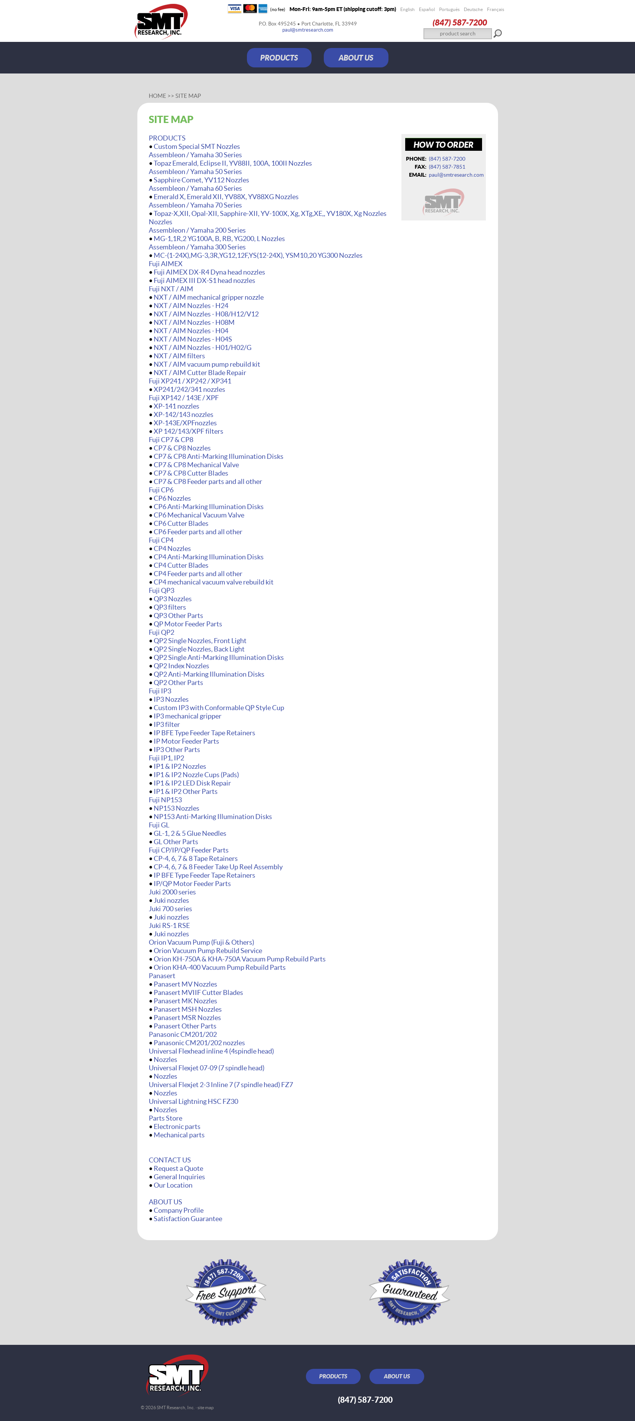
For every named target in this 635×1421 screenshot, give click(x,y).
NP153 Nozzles (176, 808)
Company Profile (179, 1210)
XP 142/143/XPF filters (188, 431)
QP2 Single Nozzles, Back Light (199, 649)
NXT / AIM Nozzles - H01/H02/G (202, 347)
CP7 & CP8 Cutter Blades (191, 473)
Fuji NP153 (165, 800)
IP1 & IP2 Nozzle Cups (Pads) (196, 775)
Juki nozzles (171, 900)
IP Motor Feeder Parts (186, 741)
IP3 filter (167, 724)
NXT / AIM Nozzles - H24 (191, 306)
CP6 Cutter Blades (181, 523)
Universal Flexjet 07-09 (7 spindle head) (206, 1068)
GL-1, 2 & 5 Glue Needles (190, 833)
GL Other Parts (176, 842)
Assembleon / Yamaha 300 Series (197, 247)
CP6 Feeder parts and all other (198, 532)
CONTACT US (170, 1160)
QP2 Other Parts (178, 683)
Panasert (162, 976)
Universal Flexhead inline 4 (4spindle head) (211, 1051)
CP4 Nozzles (172, 548)
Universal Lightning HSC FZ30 (193, 1101)
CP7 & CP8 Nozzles (182, 448)
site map (205, 1407)
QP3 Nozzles (173, 599)
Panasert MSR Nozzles (187, 1018)
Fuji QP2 (161, 632)
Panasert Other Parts (185, 1026)
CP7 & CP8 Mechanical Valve (196, 465)
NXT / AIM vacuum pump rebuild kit (207, 364)
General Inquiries (179, 1177)
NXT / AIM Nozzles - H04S (193, 339)
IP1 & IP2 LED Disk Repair (192, 783)
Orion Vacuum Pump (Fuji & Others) (201, 942)
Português (449, 9)
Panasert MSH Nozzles (188, 1009)
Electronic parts (177, 1126)
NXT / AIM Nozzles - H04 (191, 331)
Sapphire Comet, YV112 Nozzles (201, 180)
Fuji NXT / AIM (171, 289)
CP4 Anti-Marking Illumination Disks (209, 557)
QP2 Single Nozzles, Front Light (200, 641)
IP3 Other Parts (177, 750)
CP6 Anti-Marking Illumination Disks (209, 507)
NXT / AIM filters (179, 356)
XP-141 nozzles (176, 406)
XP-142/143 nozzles (183, 414)
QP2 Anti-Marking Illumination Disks (209, 674)
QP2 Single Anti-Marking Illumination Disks (219, 657)
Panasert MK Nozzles (185, 1001)
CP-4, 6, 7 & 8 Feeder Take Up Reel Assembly (218, 867)
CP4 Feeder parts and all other (198, 574)
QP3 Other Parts (178, 615)
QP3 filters (170, 607)
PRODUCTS (279, 57)
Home (157, 96)
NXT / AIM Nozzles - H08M (194, 322)
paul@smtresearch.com (307, 30)
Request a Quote (178, 1168)
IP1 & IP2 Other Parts (186, 791)
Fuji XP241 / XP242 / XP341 (190, 381)
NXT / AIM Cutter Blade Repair (200, 373)
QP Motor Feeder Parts (188, 624)
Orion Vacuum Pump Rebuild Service (208, 951)
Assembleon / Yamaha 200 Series (197, 230)
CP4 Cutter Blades (181, 565)
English (407, 9)
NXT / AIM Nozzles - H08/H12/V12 (206, 314)
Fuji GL (159, 825)
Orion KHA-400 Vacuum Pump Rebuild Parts (220, 967)
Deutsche (473, 9)
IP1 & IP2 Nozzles (180, 766)
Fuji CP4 (161, 540)
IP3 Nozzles (171, 699)
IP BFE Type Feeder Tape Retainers (204, 733)
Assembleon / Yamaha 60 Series (195, 188)
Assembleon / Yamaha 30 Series (195, 155)
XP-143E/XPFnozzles (185, 423)
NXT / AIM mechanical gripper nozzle (209, 297)
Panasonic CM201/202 (183, 1034)
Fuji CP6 (161, 490)
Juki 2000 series (172, 892)
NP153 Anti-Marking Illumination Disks (213, 817)
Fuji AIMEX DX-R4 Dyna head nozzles (209, 272)
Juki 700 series (170, 909)
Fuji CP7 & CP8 (171, 440)
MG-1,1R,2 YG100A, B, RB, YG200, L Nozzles (219, 239)
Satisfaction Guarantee (188, 1219)
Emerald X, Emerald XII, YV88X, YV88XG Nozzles (226, 197)
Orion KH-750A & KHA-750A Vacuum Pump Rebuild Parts (240, 959)
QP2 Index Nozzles (181, 666)
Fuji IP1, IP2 (166, 758)
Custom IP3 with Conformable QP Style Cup (219, 708)
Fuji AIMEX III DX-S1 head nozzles (204, 280)
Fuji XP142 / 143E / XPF (184, 398)
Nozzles (165, 1059)
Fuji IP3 (160, 691)
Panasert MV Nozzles (185, 984)
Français (495, 9)
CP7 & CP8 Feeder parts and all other (208, 481)
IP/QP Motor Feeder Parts (192, 884)
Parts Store (165, 1118)
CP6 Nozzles (172, 498)
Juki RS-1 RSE (169, 925)
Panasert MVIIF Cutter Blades (198, 992)
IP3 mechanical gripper (187, 716)
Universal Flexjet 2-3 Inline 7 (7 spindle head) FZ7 (221, 1085)
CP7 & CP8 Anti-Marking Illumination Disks (218, 456)
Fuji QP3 (161, 590)
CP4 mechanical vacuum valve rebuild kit (214, 582)
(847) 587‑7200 (460, 22)
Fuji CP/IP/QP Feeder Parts (189, 850)
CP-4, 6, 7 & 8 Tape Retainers (196, 858)
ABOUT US (356, 57)
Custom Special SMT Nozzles (197, 146)
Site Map (188, 96)
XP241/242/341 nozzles (189, 389)
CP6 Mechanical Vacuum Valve (199, 515)
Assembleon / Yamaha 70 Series (195, 205)
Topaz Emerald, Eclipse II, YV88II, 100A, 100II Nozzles (233, 163)
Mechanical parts (179, 1135)
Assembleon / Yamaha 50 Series (195, 172)
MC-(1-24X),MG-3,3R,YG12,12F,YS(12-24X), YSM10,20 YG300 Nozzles (258, 255)
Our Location (173, 1185)
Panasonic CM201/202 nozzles (199, 1043)
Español (427, 9)
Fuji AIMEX (166, 264)
